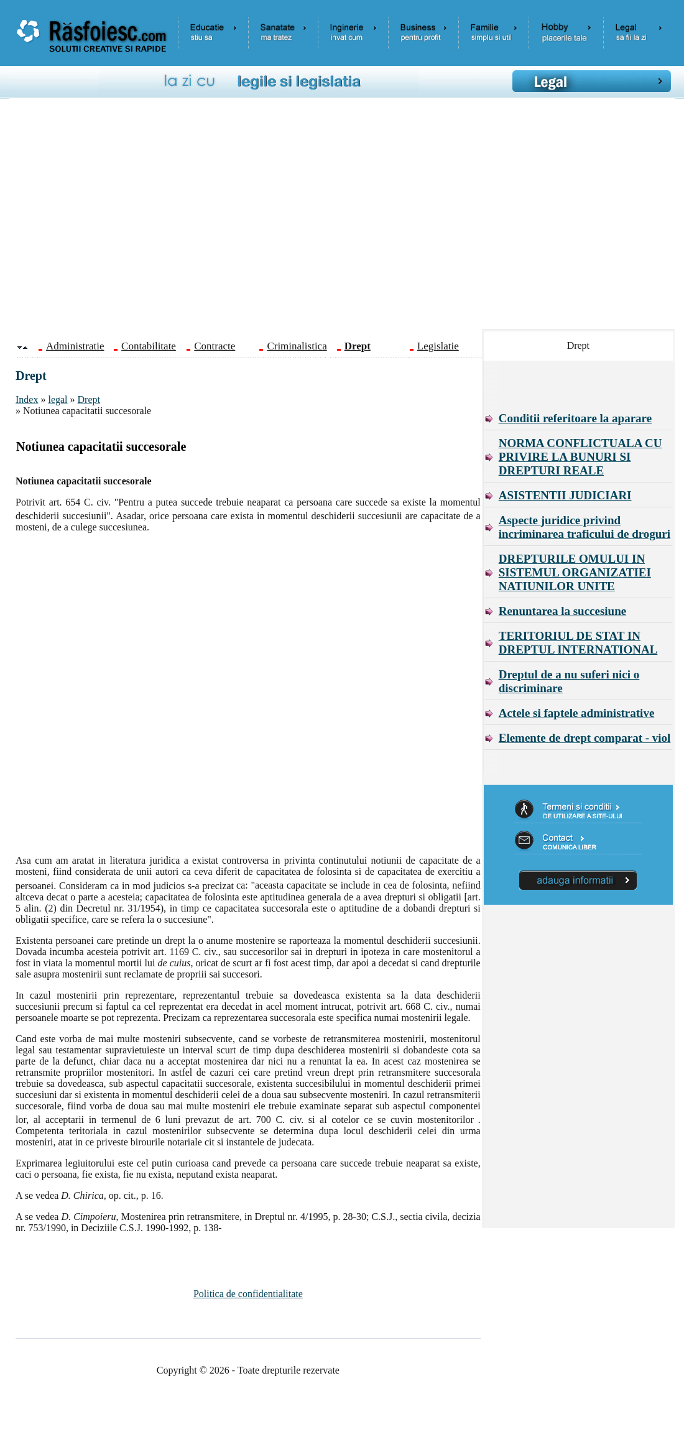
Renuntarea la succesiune (562, 610)
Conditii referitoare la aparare (575, 418)
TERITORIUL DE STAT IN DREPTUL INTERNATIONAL (578, 642)
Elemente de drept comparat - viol (585, 737)
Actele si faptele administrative (577, 712)
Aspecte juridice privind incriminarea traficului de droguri (584, 527)
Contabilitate (148, 346)
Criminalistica (296, 346)
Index (27, 399)
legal (57, 399)
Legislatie (438, 346)
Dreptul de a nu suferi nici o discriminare (569, 681)
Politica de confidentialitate (248, 1293)
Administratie (75, 346)
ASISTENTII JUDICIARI (565, 495)
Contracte (214, 346)
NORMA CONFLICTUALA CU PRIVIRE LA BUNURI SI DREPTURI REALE (580, 457)
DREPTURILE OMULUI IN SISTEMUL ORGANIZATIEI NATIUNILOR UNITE (575, 572)
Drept (89, 399)
